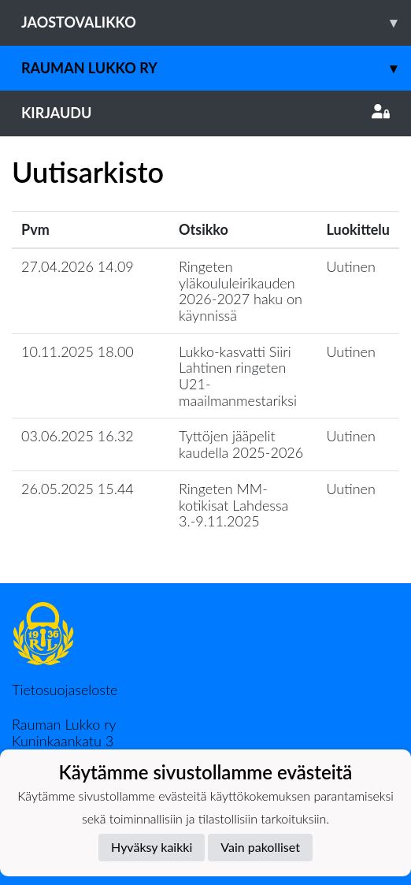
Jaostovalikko (216, 22)
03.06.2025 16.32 (77, 435)
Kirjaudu (205, 112)
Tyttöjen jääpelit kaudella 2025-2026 (241, 444)
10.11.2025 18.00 (77, 351)
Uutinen (351, 266)
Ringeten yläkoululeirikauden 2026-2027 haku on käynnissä (240, 291)
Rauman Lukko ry (216, 68)
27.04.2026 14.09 (77, 266)
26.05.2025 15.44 (77, 488)
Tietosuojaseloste (64, 689)
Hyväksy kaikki (151, 846)
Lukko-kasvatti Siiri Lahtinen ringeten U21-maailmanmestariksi (238, 376)
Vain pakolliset (260, 846)
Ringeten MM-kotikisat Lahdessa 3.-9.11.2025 (233, 505)
